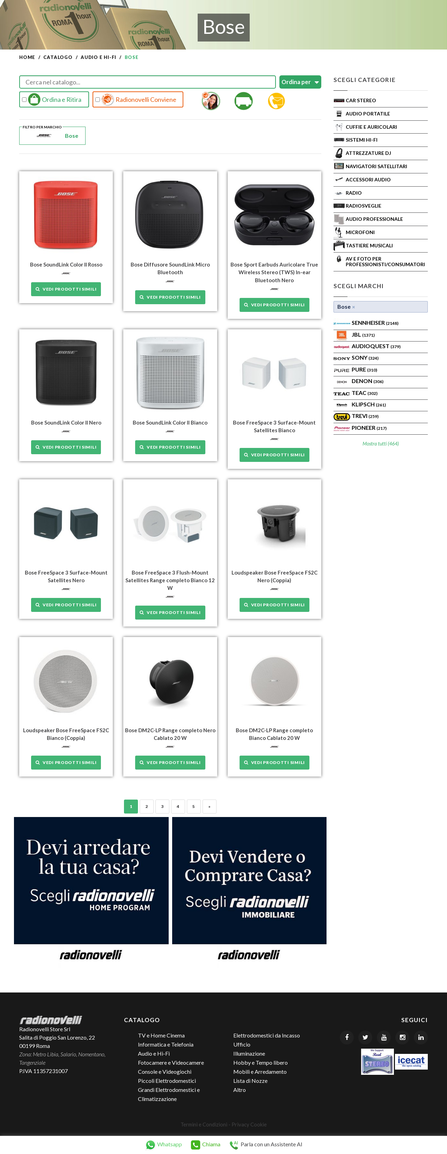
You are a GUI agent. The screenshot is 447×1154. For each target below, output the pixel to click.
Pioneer (369, 427)
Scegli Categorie (365, 79)
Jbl (363, 334)
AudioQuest (376, 346)
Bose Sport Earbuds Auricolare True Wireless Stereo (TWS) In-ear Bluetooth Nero (274, 272)
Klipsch (369, 404)
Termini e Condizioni (204, 1124)
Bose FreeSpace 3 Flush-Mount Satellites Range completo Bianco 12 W (170, 580)
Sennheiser (375, 322)
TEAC (365, 392)
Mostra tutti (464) (380, 444)
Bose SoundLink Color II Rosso (66, 264)
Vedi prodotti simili (66, 289)
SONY (365, 357)
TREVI (365, 415)
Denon (367, 380)
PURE (364, 369)
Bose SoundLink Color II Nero (66, 422)
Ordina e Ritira (51, 99)
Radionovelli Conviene (135, 99)
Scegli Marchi (359, 286)
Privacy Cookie (249, 1124)
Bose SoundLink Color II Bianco (170, 422)
